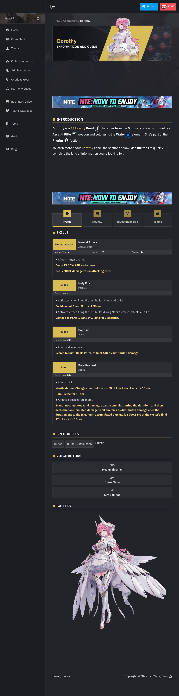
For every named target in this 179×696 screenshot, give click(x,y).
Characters (70, 20)
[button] (149, 7)
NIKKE (56, 20)
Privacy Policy (61, 676)
